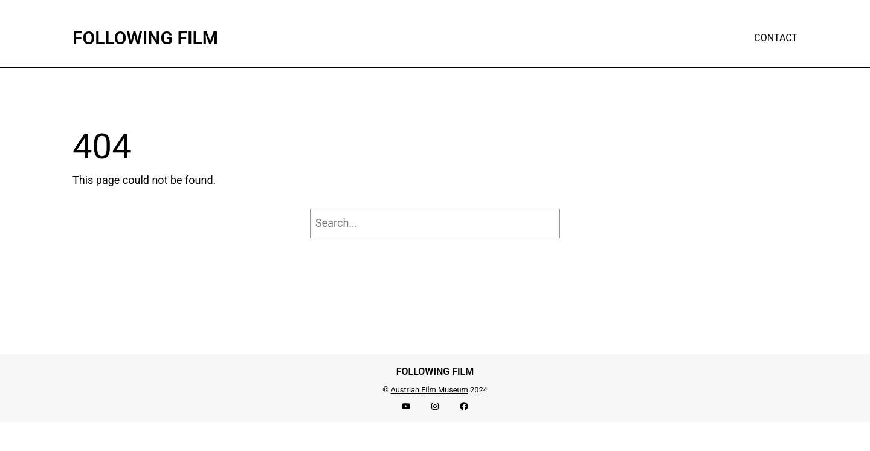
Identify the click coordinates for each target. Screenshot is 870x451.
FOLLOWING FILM (145, 37)
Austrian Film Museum (429, 389)
